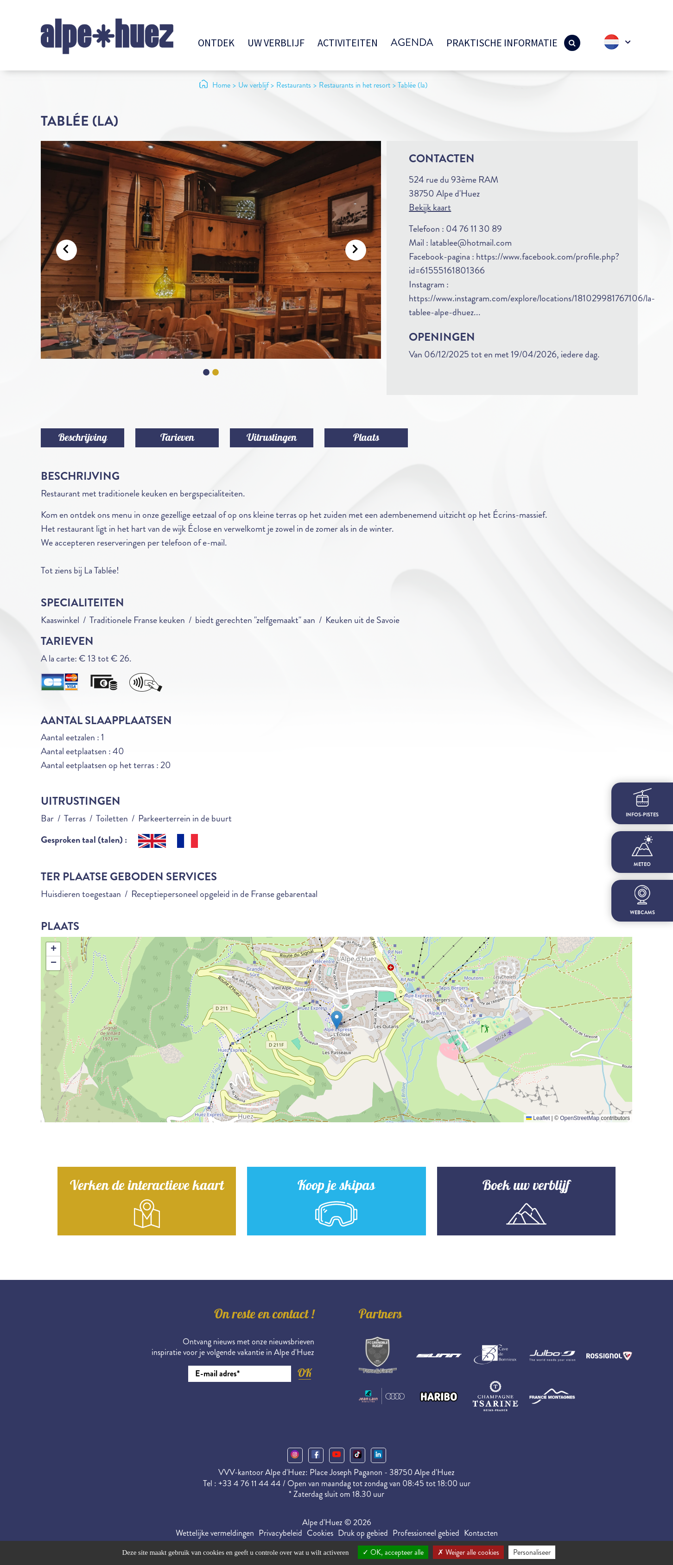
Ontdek (216, 42)
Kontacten (481, 1533)
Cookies (320, 1533)
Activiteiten (347, 42)
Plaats (366, 438)
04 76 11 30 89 (474, 228)
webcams (642, 900)
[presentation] (243, 1407)
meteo (642, 851)
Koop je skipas (336, 1187)
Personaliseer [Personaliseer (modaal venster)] (532, 1552)
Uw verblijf (276, 42)
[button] (337, 1020)
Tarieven (177, 438)
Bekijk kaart (430, 207)
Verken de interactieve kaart (147, 1187)
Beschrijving (82, 438)
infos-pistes (642, 803)
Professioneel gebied (426, 1533)
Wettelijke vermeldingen (215, 1533)
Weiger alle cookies (468, 1552)
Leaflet (538, 1118)
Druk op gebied (363, 1533)
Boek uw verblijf (526, 1187)
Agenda (412, 42)
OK (304, 1373)
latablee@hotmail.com (471, 242)
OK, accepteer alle (393, 1552)
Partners (380, 1315)
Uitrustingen (272, 438)
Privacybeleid (280, 1533)
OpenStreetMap (579, 1118)
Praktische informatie (502, 42)
